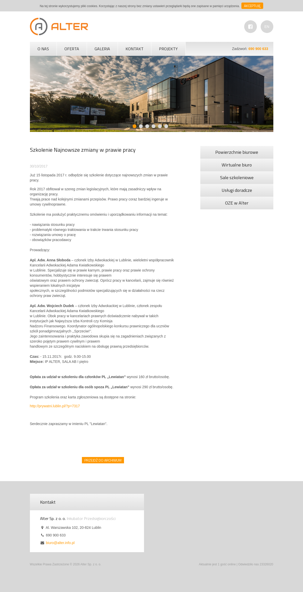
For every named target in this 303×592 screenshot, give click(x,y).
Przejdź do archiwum (102, 460)
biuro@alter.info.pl (60, 543)
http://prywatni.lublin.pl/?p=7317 (55, 406)
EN (266, 27)
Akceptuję (252, 5)
